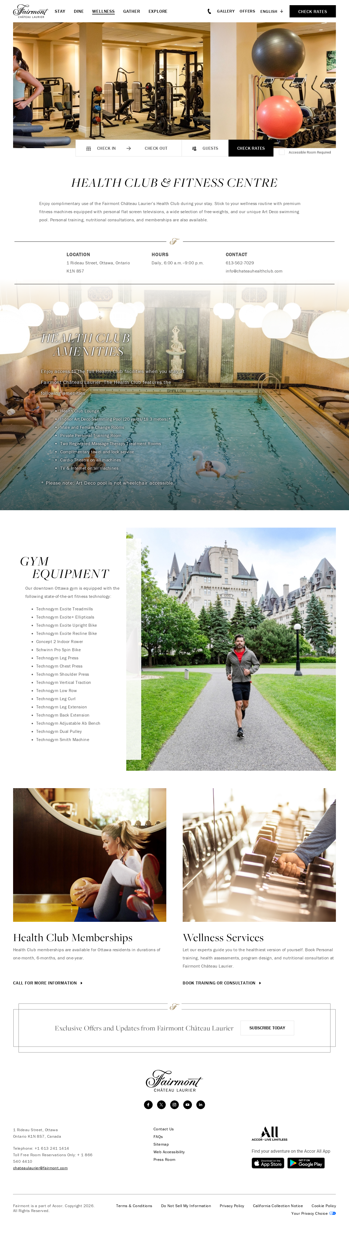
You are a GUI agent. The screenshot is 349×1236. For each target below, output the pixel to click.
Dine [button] (79, 11)
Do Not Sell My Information (186, 1205)
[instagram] (174, 1104)
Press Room (165, 1159)
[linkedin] (200, 1104)
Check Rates (251, 148)
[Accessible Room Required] (282, 152)
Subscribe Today (267, 1027)
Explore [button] (158, 11)
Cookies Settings (313, 1213)
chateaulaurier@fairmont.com (40, 1167)
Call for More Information (48, 983)
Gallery (225, 11)
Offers (247, 11)
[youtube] (187, 1104)
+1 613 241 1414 (52, 1148)
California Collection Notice (278, 1205)
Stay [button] (60, 11)
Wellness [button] (103, 11)
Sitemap (161, 1144)
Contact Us (164, 1129)
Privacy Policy (232, 1205)
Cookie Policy (324, 1205)
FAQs (158, 1136)
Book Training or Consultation (222, 983)
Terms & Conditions (134, 1205)
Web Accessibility (169, 1151)
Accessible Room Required (310, 152)
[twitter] (161, 1104)
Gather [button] (131, 11)
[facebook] (148, 1104)
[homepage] (34, 11)
